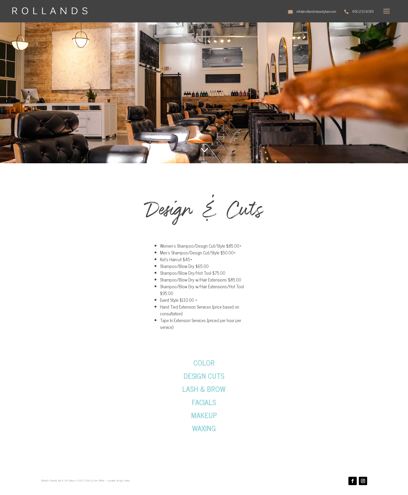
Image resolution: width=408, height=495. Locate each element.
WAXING (204, 428)
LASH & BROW (204, 389)
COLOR (204, 362)
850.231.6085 (363, 11)
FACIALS (204, 402)
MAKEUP (204, 415)
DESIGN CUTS (203, 376)
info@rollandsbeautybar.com (316, 11)
